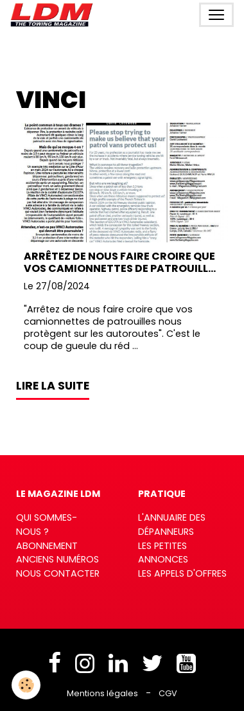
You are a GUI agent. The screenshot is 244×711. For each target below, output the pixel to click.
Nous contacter (58, 573)
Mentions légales (102, 693)
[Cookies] (26, 684)
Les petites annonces (163, 552)
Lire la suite (52, 385)
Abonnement (47, 545)
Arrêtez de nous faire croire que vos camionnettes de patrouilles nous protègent (122, 262)
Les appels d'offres (182, 573)
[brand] (54, 15)
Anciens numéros (57, 559)
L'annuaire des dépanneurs (171, 524)
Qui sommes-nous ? (46, 524)
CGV (168, 693)
